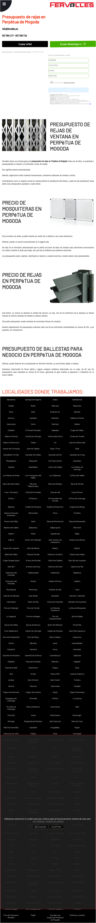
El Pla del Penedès (33, 430)
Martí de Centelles (11, 727)
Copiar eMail (25, 44)
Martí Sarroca (55, 721)
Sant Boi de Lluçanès (77, 560)
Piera (55, 513)
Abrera (11, 686)
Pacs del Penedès (33, 661)
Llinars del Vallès (55, 467)
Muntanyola (11, 589)
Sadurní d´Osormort (11, 442)
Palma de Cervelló (11, 733)
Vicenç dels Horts (55, 436)
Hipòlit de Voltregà (33, 631)
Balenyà (11, 507)
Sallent (55, 548)
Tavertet (33, 686)
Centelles (77, 649)
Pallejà (33, 733)
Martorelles (33, 513)
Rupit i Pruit (55, 448)
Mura (11, 412)
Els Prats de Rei (55, 461)
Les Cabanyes (55, 475)
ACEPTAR (56, 827)
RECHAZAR (40, 827)
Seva (77, 668)
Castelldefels (77, 643)
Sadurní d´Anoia (11, 436)
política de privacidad (69, 82)
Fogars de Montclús (11, 692)
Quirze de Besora (33, 625)
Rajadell (77, 661)
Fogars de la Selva (33, 692)
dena (55, 643)
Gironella (33, 698)
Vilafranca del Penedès (11, 574)
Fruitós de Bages (33, 616)
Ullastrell (77, 655)
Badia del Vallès (11, 554)
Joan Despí (33, 596)
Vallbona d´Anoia (77, 418)
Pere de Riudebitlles (11, 637)
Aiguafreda (55, 533)
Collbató (11, 430)
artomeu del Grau (33, 566)
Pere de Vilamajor (11, 608)
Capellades (33, 467)
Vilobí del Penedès (33, 492)
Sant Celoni (55, 680)
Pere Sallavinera (11, 631)
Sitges (55, 668)
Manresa (55, 406)
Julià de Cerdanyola (11, 596)
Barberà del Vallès (11, 527)
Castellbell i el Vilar (11, 455)
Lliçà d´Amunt (77, 492)
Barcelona (11, 399)
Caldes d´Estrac (55, 581)
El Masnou (33, 498)
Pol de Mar (77, 625)
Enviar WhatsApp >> (73, 44)
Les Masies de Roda (11, 475)
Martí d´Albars (55, 637)
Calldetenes (77, 399)
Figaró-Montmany (77, 692)
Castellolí (33, 727)
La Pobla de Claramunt (55, 609)
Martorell (77, 527)
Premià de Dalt (11, 668)
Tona (77, 589)
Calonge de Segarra (33, 399)
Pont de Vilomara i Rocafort (11, 916)
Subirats (55, 424)
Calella (11, 406)
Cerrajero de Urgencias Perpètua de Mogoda (55, 917)
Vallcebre (55, 418)
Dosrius (11, 418)
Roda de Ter (55, 412)
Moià (55, 733)
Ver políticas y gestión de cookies (48, 821)
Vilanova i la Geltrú (55, 554)
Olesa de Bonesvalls (77, 521)
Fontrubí (11, 715)
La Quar (11, 680)
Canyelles (55, 596)
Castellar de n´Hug (77, 455)
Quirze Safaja (77, 616)
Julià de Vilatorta (77, 674)
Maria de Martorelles (11, 484)
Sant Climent (33, 680)
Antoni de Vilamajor (33, 540)
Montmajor (77, 715)
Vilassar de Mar (55, 589)
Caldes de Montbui (55, 631)
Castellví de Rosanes (11, 655)
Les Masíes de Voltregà (77, 468)
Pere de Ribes (33, 637)
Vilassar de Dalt (33, 554)
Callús (55, 399)
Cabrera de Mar (77, 566)
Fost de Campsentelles (55, 617)
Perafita (77, 513)
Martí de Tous (77, 721)
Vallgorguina (55, 527)
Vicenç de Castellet (55, 602)
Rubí (33, 412)
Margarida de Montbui (33, 721)
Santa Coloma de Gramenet (11, 514)
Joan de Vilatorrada (77, 442)
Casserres (77, 637)
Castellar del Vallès (33, 455)
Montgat (11, 721)
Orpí (11, 674)
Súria (33, 424)
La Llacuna (77, 698)
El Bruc (11, 498)
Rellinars (55, 661)
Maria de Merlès (77, 484)
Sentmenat (55, 707)
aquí (90, 103)
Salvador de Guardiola (77, 602)
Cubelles (33, 418)
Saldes (77, 424)
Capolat (11, 467)
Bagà (77, 533)
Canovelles (11, 602)
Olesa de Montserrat (55, 521)
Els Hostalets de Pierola (55, 499)
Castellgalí (77, 733)
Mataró (77, 548)
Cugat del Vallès (77, 430)
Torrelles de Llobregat (11, 708)
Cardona (33, 649)
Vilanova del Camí (55, 566)
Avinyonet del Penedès (11, 582)
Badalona (77, 573)
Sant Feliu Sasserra (77, 631)
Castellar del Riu (55, 455)
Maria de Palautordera (33, 485)
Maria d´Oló (55, 674)
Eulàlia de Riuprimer (55, 507)
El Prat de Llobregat (77, 498)
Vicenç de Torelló (77, 436)
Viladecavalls (33, 573)
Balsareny (33, 527)
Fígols (55, 692)
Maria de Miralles (55, 484)
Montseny (33, 589)
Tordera (77, 680)
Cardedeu (77, 461)
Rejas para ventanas (7, 51)
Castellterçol (55, 655)
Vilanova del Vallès (77, 554)
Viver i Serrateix (11, 492)
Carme (11, 643)
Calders (77, 581)
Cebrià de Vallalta (55, 560)
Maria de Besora (33, 707)
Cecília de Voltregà (33, 436)
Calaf (77, 448)
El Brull (55, 698)
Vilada (33, 442)
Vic (55, 442)
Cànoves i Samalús (77, 596)
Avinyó (33, 581)
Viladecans (55, 573)
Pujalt (33, 915)
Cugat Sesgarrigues (11, 560)
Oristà (33, 674)
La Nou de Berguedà (77, 608)
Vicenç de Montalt (33, 560)
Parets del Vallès (11, 521)
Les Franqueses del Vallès (33, 476)
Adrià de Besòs (33, 548)
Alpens (11, 533)
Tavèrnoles (55, 686)
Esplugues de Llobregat (11, 699)
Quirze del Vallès (11, 625)
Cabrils (11, 540)
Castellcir (11, 649)
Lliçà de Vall (55, 492)
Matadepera (11, 461)
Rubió (33, 406)
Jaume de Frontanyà (11, 448)
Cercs (55, 649)
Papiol (77, 727)
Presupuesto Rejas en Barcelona (22, 51)
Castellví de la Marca (33, 655)
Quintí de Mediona (55, 625)
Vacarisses (11, 424)
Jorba (33, 715)
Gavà (33, 521)
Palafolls (11, 661)
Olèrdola (33, 643)
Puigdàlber (55, 727)
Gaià (77, 707)
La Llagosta (11, 616)
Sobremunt (33, 668)
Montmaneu (55, 715)
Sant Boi (11, 566)
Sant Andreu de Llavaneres (55, 541)
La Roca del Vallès (77, 475)
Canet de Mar (33, 602)
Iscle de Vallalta (33, 448)
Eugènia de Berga (77, 507)
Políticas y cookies (77, 915)
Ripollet (77, 412)
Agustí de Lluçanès (11, 548)
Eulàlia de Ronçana (33, 507)
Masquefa (33, 461)
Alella (33, 533)
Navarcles (77, 406)
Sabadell (55, 430)
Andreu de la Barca (77, 540)
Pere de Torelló (33, 608)
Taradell (77, 686)
